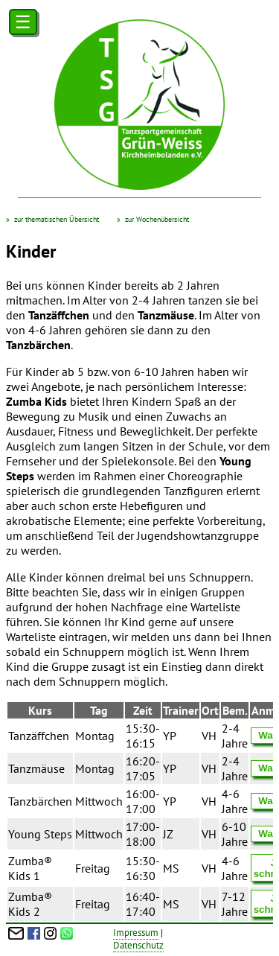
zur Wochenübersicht (157, 219)
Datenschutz (138, 945)
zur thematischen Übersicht (56, 219)
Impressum (135, 932)
